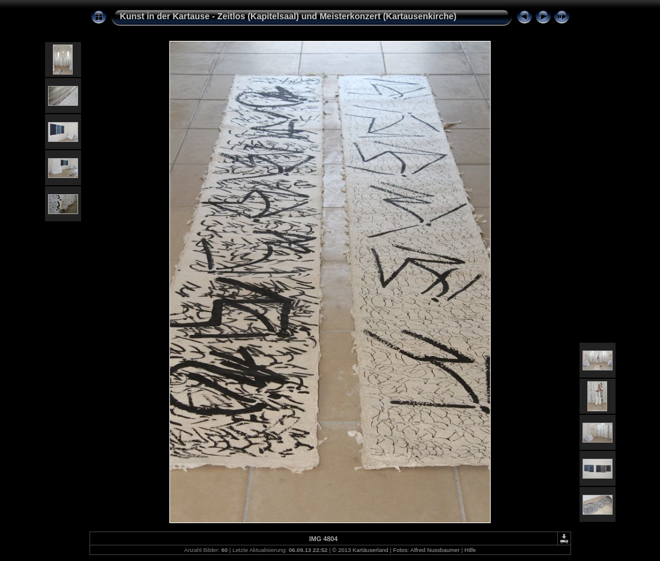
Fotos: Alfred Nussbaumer (426, 550)
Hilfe (470, 550)
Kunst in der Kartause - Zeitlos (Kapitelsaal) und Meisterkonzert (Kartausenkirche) (288, 16)
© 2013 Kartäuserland (360, 550)
